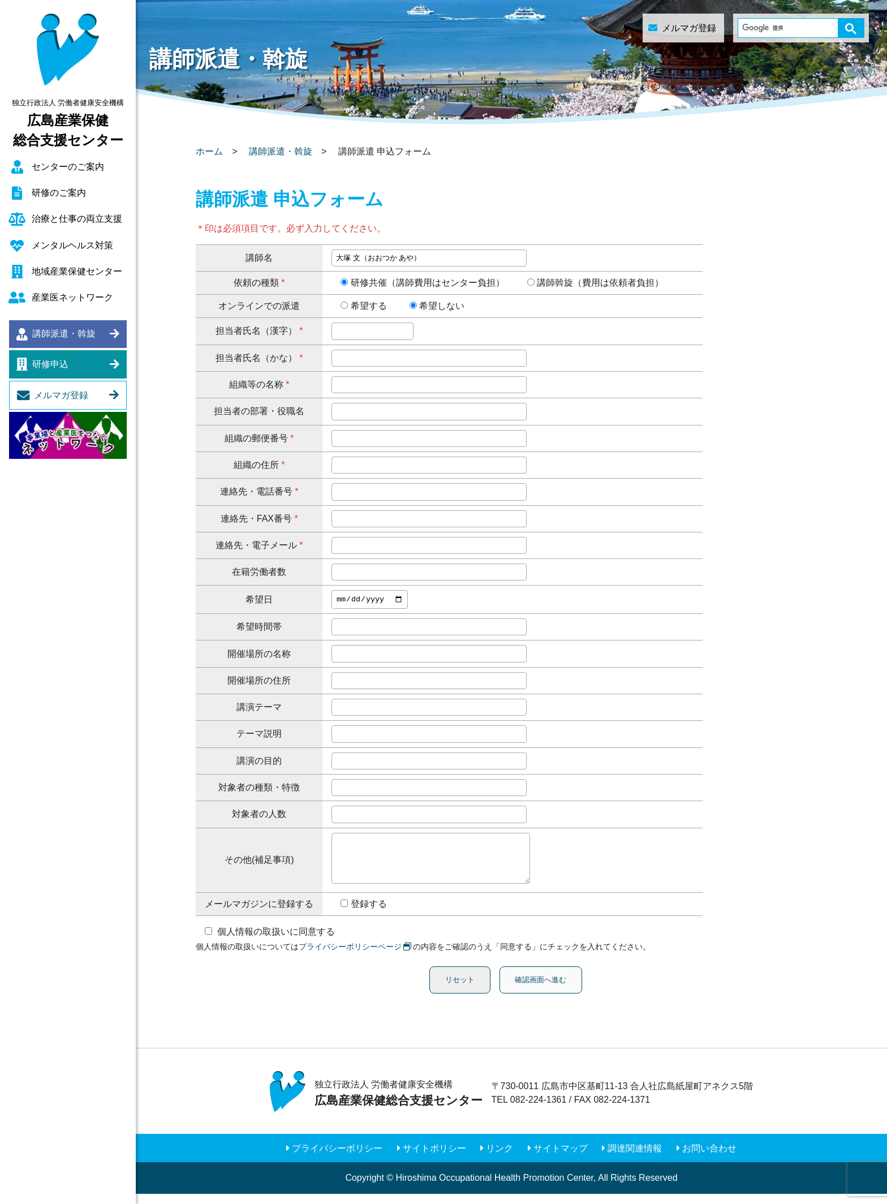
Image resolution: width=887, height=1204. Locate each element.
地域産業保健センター (77, 271)
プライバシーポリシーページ (350, 956)
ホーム (209, 151)
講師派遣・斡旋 (64, 333)
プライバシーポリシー (337, 1158)
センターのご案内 (68, 166)
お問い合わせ (709, 1158)
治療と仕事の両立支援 (77, 218)
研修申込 (50, 364)
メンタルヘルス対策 (72, 245)
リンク (499, 1158)
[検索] (790, 28)
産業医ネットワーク (72, 297)
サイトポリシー (434, 1158)
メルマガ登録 (61, 395)
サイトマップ (560, 1158)
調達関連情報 (635, 1158)
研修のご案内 (59, 192)
